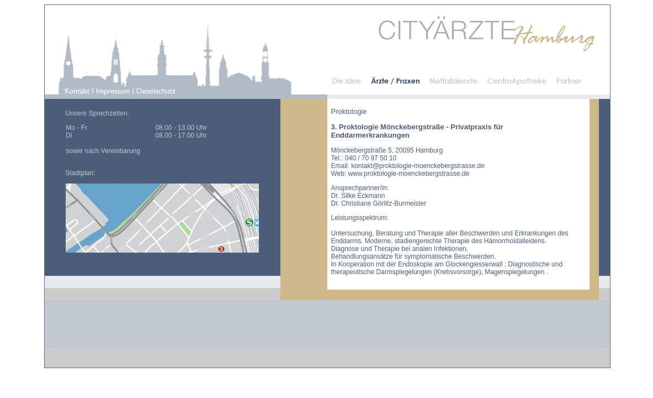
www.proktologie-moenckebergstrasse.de (408, 173)
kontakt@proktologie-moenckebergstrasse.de (418, 166)
